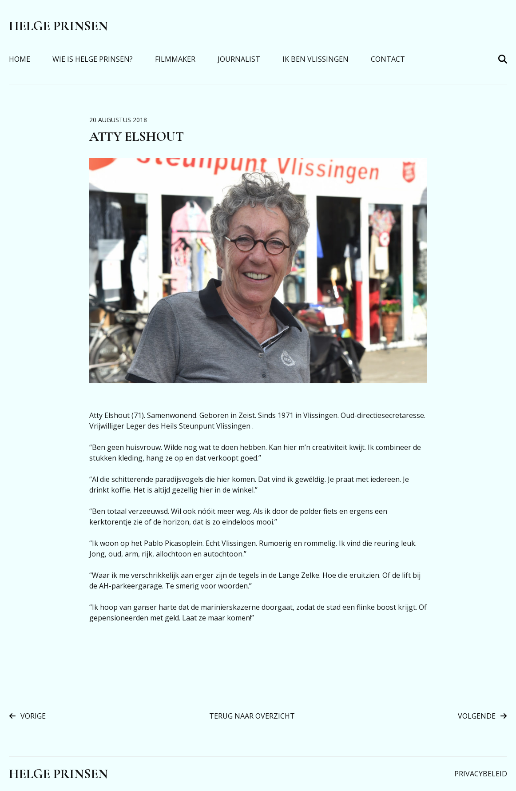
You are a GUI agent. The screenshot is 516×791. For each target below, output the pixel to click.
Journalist (239, 59)
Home (19, 59)
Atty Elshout (136, 136)
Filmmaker (175, 59)
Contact (388, 59)
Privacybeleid (480, 774)
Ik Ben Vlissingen (315, 59)
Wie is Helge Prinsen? (92, 59)
